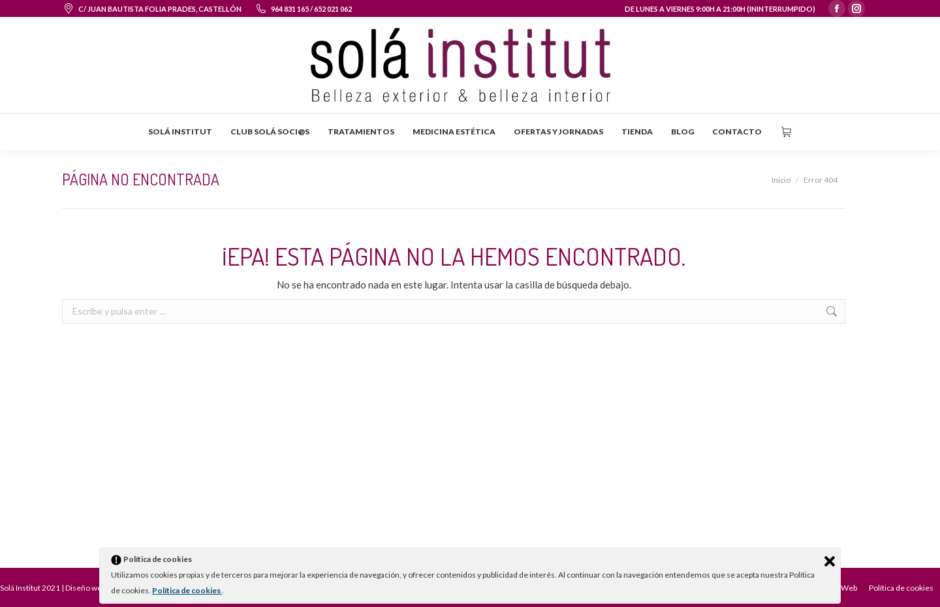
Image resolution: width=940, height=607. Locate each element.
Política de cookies (187, 590)
